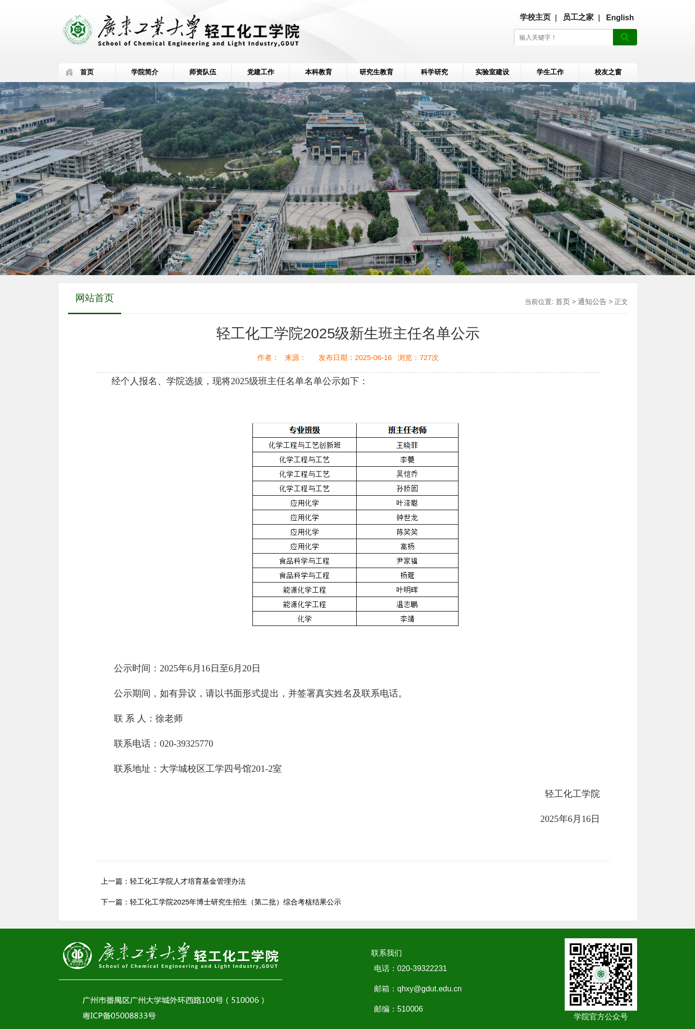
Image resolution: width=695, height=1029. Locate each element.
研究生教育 (376, 72)
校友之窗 (608, 72)
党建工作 (260, 72)
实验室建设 (492, 72)
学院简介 (144, 72)
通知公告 (592, 301)
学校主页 (535, 17)
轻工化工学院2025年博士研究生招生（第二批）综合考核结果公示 (235, 902)
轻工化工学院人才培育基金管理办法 (188, 881)
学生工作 (550, 72)
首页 (87, 72)
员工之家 (578, 17)
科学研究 (434, 72)
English (620, 18)
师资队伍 (202, 72)
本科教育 (318, 72)
